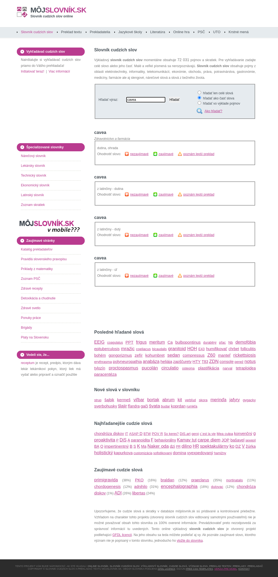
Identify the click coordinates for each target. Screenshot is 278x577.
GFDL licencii (122, 535)
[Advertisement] (157, 308)
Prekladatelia (100, 32)
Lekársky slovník (33, 166)
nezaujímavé (139, 154)
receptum (27, 363)
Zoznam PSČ (30, 279)
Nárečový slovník (33, 156)
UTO (216, 32)
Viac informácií (59, 71)
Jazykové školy (130, 32)
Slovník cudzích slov (37, 32)
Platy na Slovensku (35, 337)
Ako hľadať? (213, 111)
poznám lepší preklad (198, 154)
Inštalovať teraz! (32, 71)
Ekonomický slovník (35, 185)
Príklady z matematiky (37, 269)
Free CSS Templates (199, 568)
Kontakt (243, 568)
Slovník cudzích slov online (51, 16)
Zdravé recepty (32, 288)
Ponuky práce (31, 318)
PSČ (201, 32)
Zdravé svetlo (30, 308)
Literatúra (157, 32)
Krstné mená (239, 32)
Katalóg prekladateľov (36, 249)
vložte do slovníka (190, 540)
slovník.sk (58, 10)
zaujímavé (166, 154)
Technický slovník (33, 175)
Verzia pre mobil (225, 568)
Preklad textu (71, 32)
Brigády (26, 328)
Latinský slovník (32, 195)
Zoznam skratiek (33, 205)
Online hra (181, 32)
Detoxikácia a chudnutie (38, 298)
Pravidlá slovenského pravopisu (44, 259)
